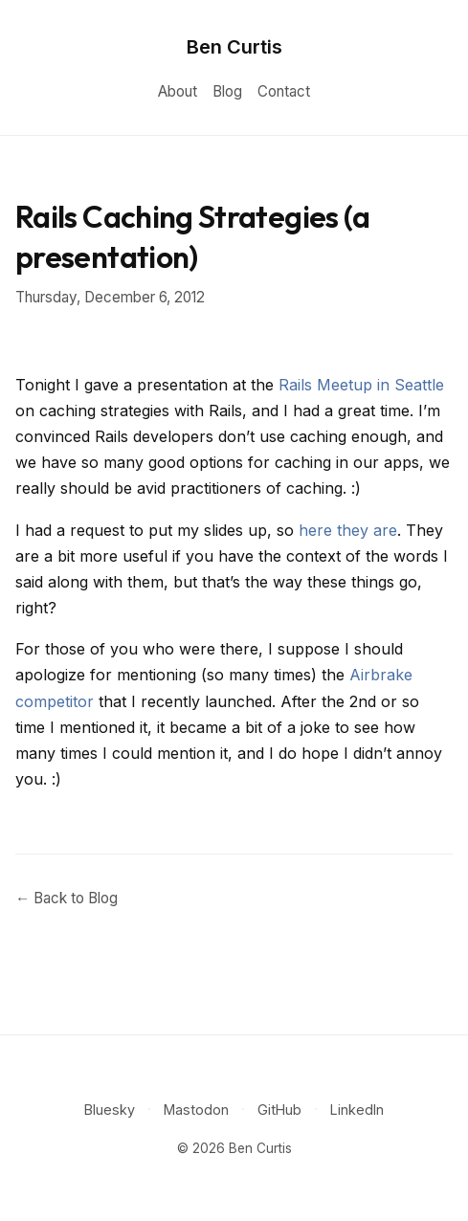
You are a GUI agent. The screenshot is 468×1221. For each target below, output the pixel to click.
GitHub (279, 1109)
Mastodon (196, 1109)
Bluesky (109, 1109)
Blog (227, 91)
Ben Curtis (234, 46)
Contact (283, 91)
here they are (348, 530)
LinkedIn (357, 1109)
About (177, 91)
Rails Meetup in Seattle (361, 384)
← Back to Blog (66, 898)
